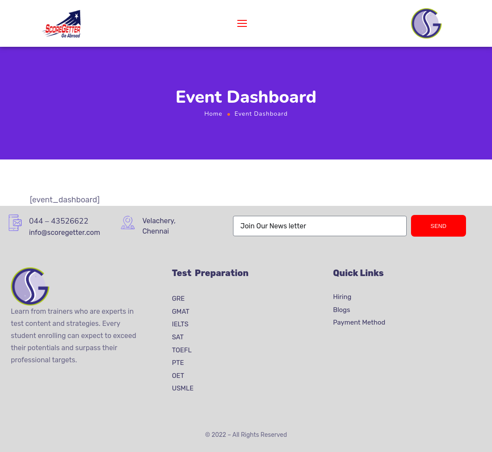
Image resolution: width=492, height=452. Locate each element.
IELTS (180, 324)
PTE (178, 363)
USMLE (183, 388)
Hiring (342, 297)
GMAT (180, 311)
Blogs (341, 310)
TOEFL (182, 350)
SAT (178, 337)
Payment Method (359, 322)
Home (213, 114)
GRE (178, 298)
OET (178, 376)
